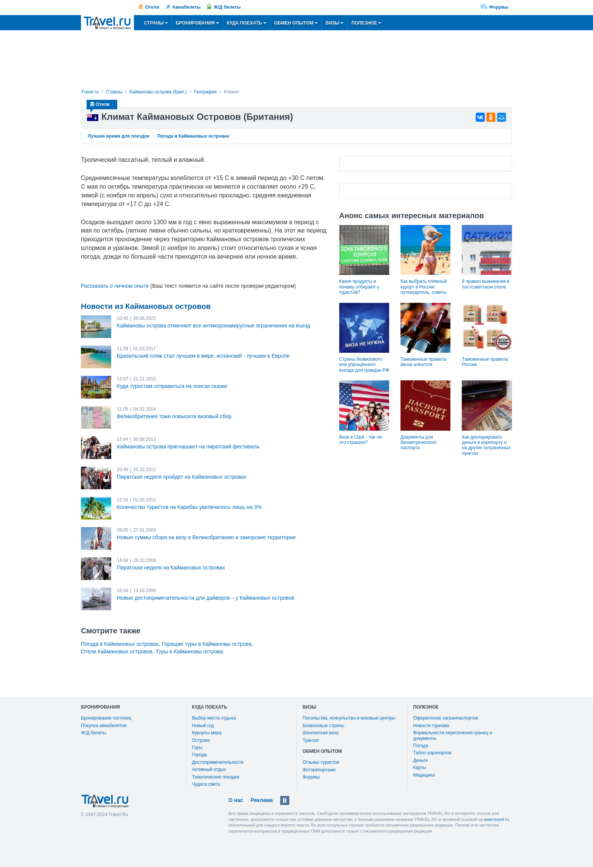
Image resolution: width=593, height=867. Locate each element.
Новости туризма (431, 725)
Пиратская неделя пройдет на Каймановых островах (182, 477)
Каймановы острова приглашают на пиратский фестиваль (188, 447)
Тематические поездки (215, 777)
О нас (235, 800)
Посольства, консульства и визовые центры (349, 718)
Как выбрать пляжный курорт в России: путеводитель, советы (424, 287)
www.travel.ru (496, 819)
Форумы (498, 7)
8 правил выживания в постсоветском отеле (485, 284)
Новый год (203, 725)
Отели (152, 7)
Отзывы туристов (321, 762)
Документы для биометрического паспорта (418, 442)
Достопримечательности (218, 762)
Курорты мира (207, 732)
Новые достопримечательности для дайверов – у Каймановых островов (205, 598)
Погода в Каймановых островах (193, 136)
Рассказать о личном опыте (115, 286)
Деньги (420, 760)
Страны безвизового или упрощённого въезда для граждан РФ (364, 365)
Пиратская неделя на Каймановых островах (171, 568)
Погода (420, 745)
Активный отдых (209, 769)
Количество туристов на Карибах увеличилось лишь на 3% (189, 507)
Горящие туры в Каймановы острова (206, 644)
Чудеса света (206, 784)
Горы (197, 747)
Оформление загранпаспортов (445, 718)
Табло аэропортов (432, 752)
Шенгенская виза (320, 732)
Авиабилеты (186, 7)
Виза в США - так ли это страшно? (360, 439)
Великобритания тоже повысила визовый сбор (174, 416)
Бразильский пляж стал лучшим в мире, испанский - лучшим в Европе (203, 356)
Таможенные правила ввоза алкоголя (423, 362)
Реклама (262, 800)
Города (199, 754)
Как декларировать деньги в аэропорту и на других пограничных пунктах (486, 445)
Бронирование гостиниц (106, 718)
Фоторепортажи (319, 769)
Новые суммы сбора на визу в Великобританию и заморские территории (206, 537)
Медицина (424, 775)
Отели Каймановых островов (116, 651)
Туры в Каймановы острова (189, 651)
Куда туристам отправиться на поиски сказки (172, 386)
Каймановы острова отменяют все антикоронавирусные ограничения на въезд (213, 326)
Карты (419, 767)
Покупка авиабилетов (103, 725)
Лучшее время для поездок (118, 136)
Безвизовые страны (323, 725)
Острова (201, 740)
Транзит (311, 740)
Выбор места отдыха (214, 718)
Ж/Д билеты (227, 7)
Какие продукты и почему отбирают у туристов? (359, 287)
